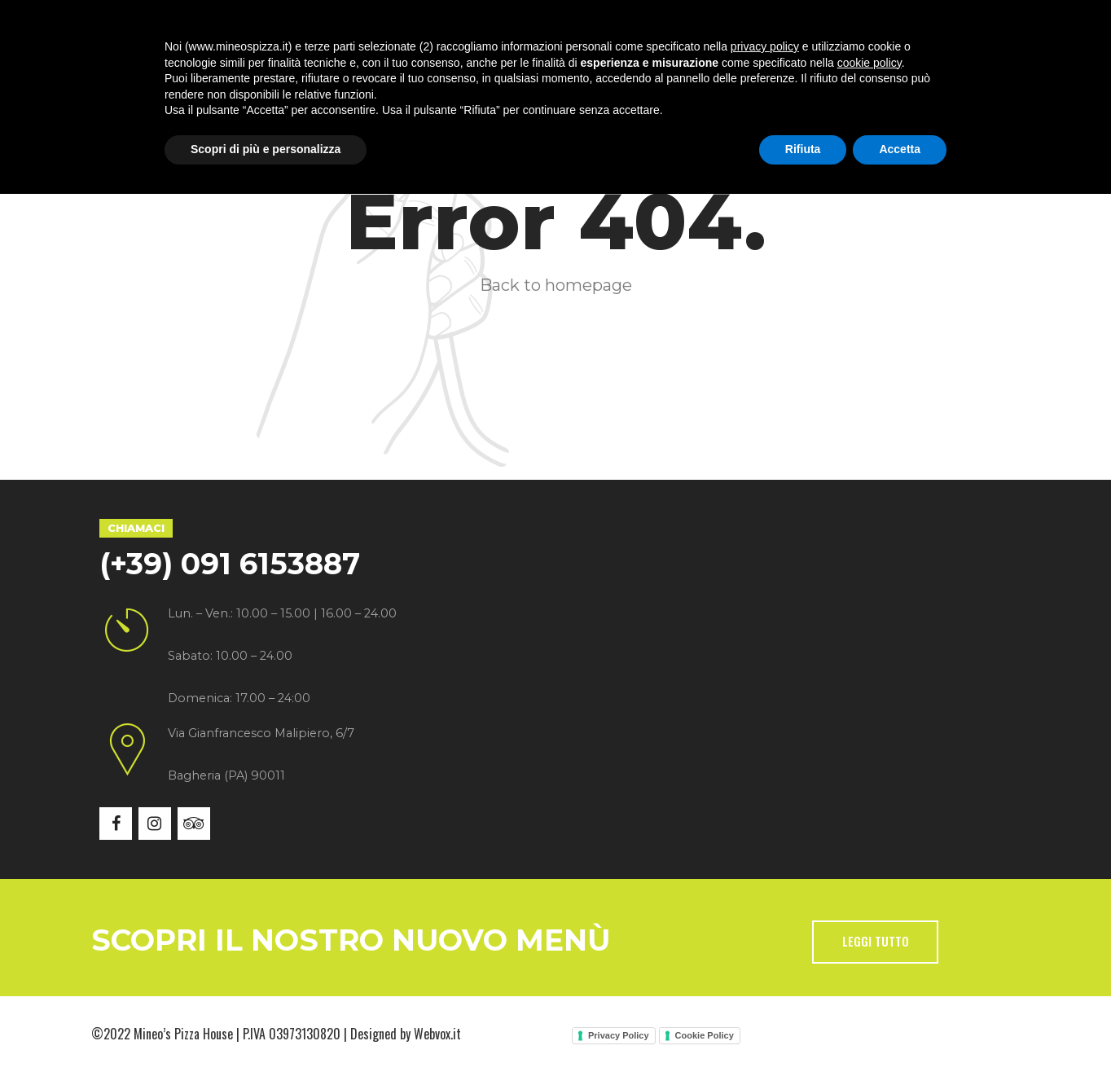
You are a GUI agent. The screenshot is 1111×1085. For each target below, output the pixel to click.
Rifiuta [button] (803, 1040)
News (639, 73)
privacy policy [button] (765, 937)
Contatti (731, 73)
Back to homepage (556, 285)
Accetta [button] (899, 1040)
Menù (460, 73)
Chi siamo (249, 73)
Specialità (361, 73)
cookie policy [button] (869, 953)
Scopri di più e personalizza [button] (265, 1040)
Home (152, 73)
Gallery (549, 73)
